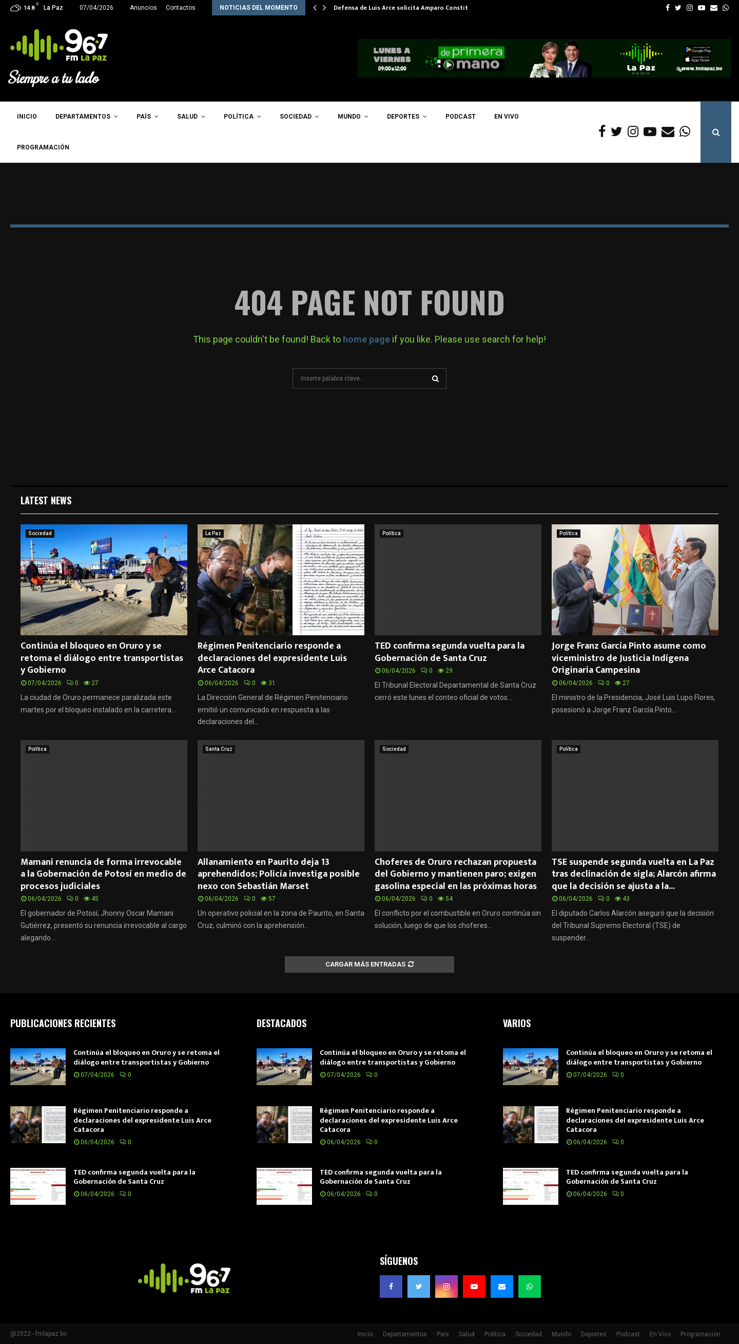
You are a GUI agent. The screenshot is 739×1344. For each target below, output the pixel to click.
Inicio (27, 116)
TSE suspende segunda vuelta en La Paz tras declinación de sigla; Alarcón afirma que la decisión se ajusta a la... (634, 874)
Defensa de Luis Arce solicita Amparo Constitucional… (414, 8)
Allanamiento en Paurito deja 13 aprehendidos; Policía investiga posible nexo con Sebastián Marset (279, 874)
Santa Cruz (218, 749)
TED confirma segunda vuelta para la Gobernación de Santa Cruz (449, 652)
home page (366, 339)
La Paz (213, 533)
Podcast (460, 116)
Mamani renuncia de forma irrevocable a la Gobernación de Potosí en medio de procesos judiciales (103, 874)
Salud (187, 116)
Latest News (46, 500)
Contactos (181, 7)
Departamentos (82, 116)
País (144, 116)
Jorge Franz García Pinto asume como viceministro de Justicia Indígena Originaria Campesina (629, 658)
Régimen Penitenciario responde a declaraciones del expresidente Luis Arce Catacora (272, 658)
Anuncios (143, 7)
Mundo (349, 116)
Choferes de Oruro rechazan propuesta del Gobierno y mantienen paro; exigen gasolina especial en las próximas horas (456, 874)
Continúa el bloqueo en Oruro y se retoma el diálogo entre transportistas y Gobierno (102, 658)
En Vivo (506, 116)
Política (239, 116)
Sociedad (296, 116)
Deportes (403, 116)
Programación (43, 147)
